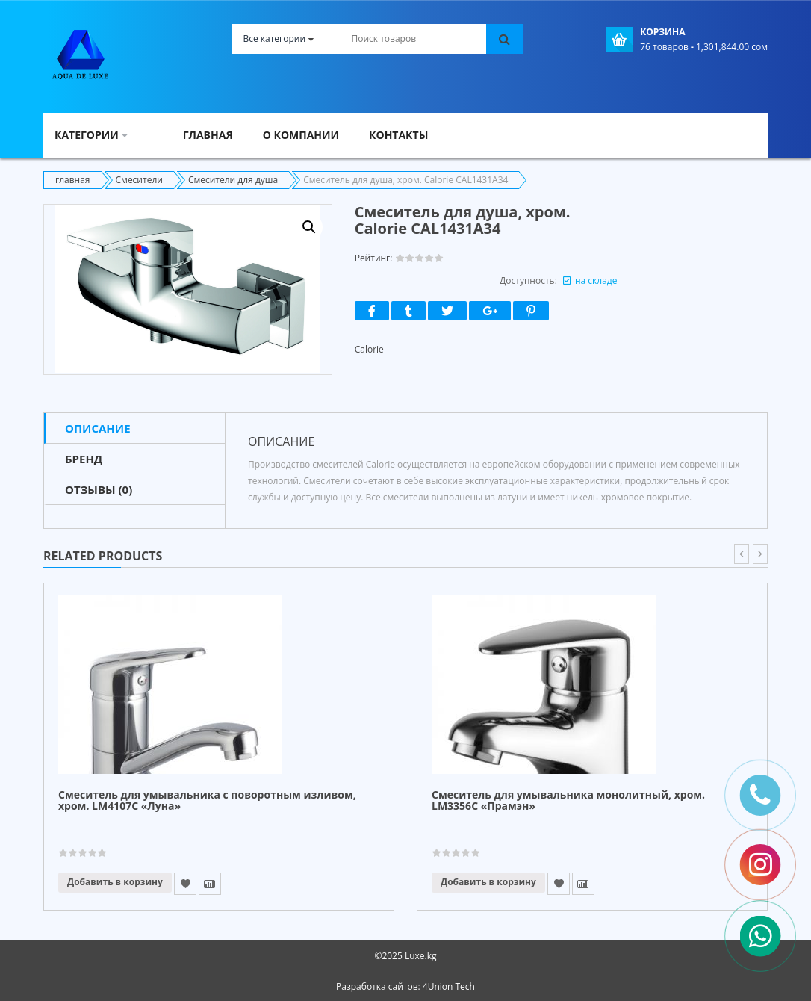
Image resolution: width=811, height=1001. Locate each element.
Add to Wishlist (185, 884)
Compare (210, 884)
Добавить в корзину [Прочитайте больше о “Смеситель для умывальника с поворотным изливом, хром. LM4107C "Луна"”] (115, 882)
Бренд (83, 458)
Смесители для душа (233, 179)
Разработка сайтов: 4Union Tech (405, 986)
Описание (98, 428)
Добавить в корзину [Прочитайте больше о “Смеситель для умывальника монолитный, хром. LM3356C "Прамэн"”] (488, 882)
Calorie (369, 349)
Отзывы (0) (98, 489)
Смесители (139, 179)
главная (72, 179)
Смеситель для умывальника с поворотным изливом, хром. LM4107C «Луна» (207, 801)
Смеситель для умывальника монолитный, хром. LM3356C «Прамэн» (568, 801)
